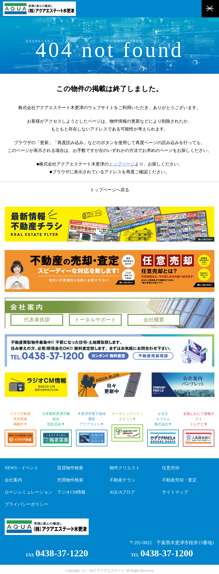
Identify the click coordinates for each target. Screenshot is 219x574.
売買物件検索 (70, 480)
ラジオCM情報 (71, 492)
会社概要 (153, 320)
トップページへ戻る (109, 189)
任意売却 (170, 468)
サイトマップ (175, 492)
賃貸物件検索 (70, 468)
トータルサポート (95, 320)
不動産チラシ (123, 480)
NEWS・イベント (22, 468)
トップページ (122, 164)
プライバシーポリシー (26, 504)
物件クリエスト (125, 468)
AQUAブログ (122, 492)
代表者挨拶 (37, 320)
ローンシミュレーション (28, 492)
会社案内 (13, 480)
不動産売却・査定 (179, 480)
